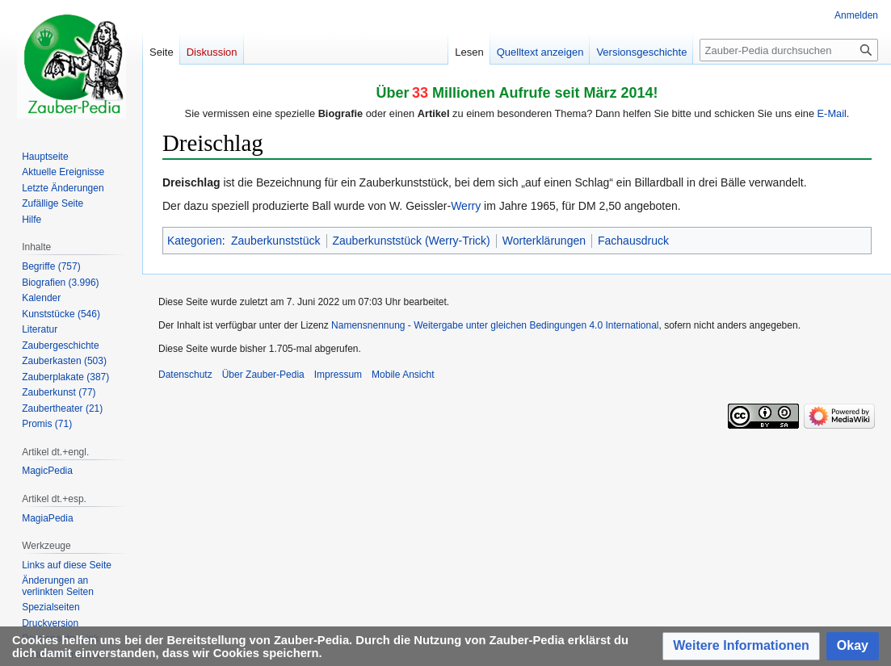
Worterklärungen (544, 240)
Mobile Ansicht (403, 374)
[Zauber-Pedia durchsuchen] (789, 50)
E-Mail (832, 113)
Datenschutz (185, 374)
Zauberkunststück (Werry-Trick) (411, 240)
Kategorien (194, 240)
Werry (466, 205)
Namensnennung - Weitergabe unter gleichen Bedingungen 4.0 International (494, 325)
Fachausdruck (633, 240)
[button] (741, 646)
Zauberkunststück (276, 240)
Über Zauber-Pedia (263, 374)
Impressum (338, 374)
